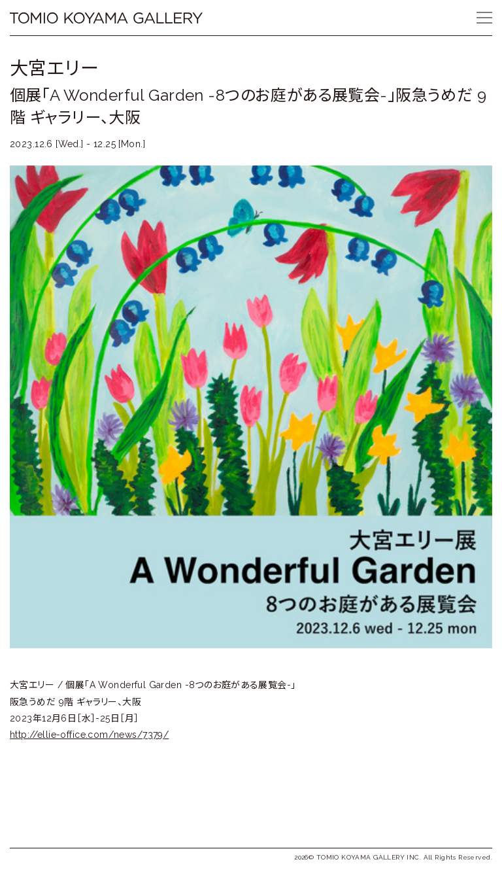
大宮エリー (54, 68)
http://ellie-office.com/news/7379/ (89, 734)
